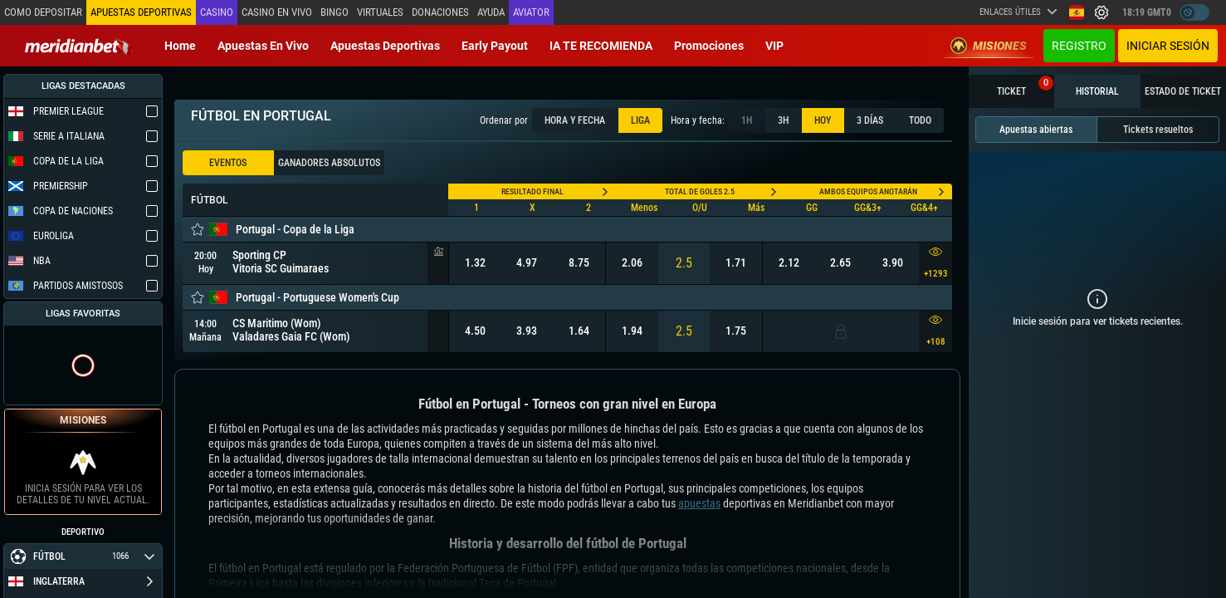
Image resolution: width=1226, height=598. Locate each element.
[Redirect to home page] (79, 45)
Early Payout (495, 45)
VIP (774, 45)
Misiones (988, 45)
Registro (1079, 45)
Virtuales (380, 12)
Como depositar (43, 12)
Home (180, 45)
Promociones (709, 45)
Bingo (334, 12)
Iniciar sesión (1167, 45)
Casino (216, 12)
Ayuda (491, 12)
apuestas (699, 503)
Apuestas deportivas (385, 45)
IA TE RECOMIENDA (601, 45)
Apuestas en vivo (263, 45)
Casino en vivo (277, 12)
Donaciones (440, 12)
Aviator (531, 12)
